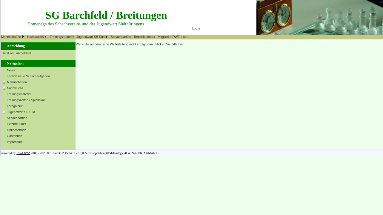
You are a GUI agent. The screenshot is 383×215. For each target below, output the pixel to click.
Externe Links (16, 124)
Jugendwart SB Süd (90, 37)
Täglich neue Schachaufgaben (28, 76)
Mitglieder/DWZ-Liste (172, 37)
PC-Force (23, 153)
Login (196, 28)
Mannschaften (11, 37)
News (11, 70)
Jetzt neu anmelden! (16, 53)
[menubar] (95, 37)
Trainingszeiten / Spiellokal (25, 100)
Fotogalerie (15, 106)
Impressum (15, 142)
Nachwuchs (35, 37)
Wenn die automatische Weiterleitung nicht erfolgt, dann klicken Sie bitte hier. (130, 44)
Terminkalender (144, 37)
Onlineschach (16, 130)
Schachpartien (121, 37)
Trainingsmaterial (62, 37)
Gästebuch (14, 136)
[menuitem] (14, 37)
